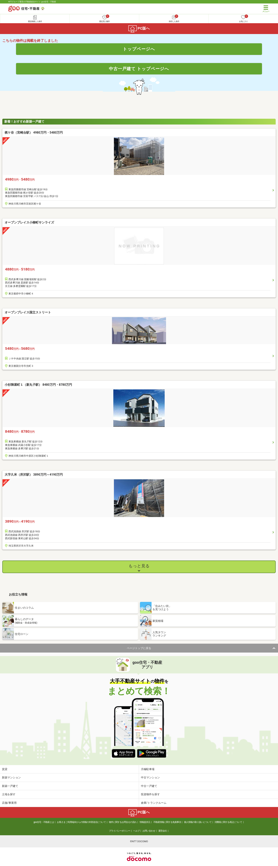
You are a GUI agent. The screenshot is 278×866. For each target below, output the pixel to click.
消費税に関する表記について (228, 822)
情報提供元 (145, 822)
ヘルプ (136, 830)
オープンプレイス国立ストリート (28, 312)
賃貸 (4, 769)
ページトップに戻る (139, 648)
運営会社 (162, 830)
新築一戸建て (10, 786)
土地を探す (8, 794)
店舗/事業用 (9, 802)
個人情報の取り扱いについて (198, 822)
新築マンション (11, 777)
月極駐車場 (147, 769)
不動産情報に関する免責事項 (167, 822)
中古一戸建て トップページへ (139, 68)
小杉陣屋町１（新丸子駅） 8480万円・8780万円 (38, 385)
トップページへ (139, 48)
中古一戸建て (149, 786)
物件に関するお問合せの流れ (122, 822)
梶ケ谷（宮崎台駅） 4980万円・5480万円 (34, 132)
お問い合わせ (148, 830)
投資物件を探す (150, 794)
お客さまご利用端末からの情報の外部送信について (81, 822)
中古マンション (150, 777)
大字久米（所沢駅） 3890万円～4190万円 (34, 474)
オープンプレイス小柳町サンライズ (29, 222)
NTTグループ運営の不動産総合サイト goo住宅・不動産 (32, 2)
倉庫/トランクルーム (153, 802)
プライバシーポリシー (119, 830)
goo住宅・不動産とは (44, 822)
